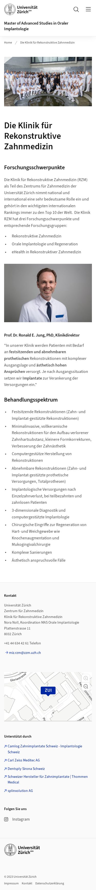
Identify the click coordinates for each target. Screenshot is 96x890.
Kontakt (27, 883)
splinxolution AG (20, 790)
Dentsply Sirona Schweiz (26, 768)
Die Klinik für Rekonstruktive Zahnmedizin (47, 42)
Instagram (17, 819)
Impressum (11, 883)
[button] (86, 678)
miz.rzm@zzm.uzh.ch (25, 652)
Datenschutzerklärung (49, 883)
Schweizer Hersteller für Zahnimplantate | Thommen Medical (48, 779)
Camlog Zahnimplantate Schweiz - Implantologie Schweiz (45, 749)
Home (8, 42)
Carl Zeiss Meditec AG (24, 760)
